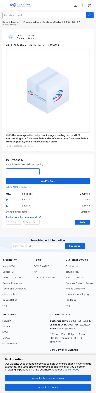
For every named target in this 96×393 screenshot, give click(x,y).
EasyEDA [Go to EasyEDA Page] (6, 320)
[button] (75, 5)
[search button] (90, 15)
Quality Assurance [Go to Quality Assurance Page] (12, 283)
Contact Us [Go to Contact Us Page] (8, 271)
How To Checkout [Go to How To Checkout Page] (75, 277)
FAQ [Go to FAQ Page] (68, 305)
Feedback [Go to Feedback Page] (71, 299)
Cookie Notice (71, 369)
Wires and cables (31, 22)
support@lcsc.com (67, 328)
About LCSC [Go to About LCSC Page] (8, 266)
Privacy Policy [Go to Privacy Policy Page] (9, 294)
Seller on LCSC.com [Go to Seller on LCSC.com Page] (12, 277)
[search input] (44, 15)
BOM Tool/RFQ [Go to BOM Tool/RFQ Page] (41, 266)
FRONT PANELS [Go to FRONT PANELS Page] (9, 343)
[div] (21, 36)
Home (5, 22)
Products (15, 22)
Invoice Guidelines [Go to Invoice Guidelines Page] (75, 288)
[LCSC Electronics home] (20, 5)
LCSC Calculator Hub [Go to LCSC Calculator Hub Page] (45, 277)
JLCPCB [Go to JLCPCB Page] (6, 326)
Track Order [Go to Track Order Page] (72, 266)
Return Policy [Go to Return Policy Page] (72, 271)
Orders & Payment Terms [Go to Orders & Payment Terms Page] (79, 283)
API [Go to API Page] (35, 271)
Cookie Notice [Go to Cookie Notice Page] (9, 299)
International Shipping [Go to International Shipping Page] (77, 294)
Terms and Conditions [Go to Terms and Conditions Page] (14, 288)
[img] (10, 36)
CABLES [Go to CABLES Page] (6, 337)
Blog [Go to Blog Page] (4, 305)
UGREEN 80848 (71, 22)
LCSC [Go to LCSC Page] (5, 332)
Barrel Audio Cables (51, 22)
